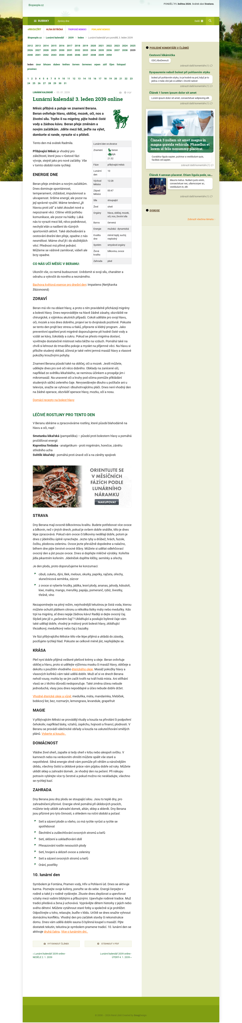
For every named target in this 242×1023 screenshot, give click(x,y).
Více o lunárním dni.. (74, 931)
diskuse (153, 210)
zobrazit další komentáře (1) (194, 65)
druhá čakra (52, 931)
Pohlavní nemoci (101, 29)
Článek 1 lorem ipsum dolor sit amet (172, 92)
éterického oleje (82, 669)
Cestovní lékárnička (162, 55)
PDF (128, 92)
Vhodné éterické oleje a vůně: (52, 696)
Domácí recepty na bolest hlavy (53, 400)
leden (81, 37)
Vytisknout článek (56, 944)
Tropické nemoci (77, 29)
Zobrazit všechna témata (201, 219)
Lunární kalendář (55, 37)
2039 (71, 37)
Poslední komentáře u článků (167, 48)
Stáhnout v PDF (108, 944)
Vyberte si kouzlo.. (54, 733)
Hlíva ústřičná (54, 29)
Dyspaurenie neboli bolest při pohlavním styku (179, 72)
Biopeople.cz (36, 5)
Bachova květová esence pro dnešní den (59, 284)
